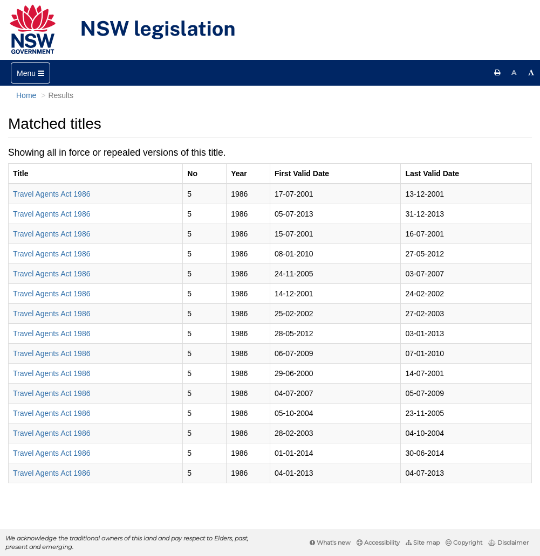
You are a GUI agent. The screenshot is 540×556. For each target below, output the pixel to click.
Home (26, 95)
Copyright (464, 542)
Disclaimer (508, 542)
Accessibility (378, 542)
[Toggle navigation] (30, 73)
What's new (330, 542)
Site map (423, 542)
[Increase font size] (531, 73)
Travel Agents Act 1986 (51, 194)
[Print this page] (497, 73)
